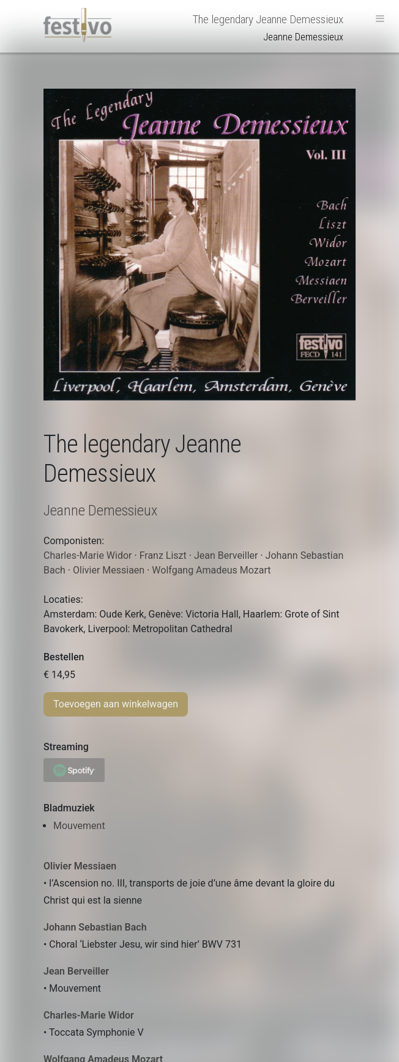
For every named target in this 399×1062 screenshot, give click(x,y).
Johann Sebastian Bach (95, 927)
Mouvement (79, 826)
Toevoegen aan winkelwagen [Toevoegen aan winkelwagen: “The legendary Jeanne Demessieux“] (115, 704)
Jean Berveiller (76, 971)
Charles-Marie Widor (88, 1015)
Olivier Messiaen (79, 866)
